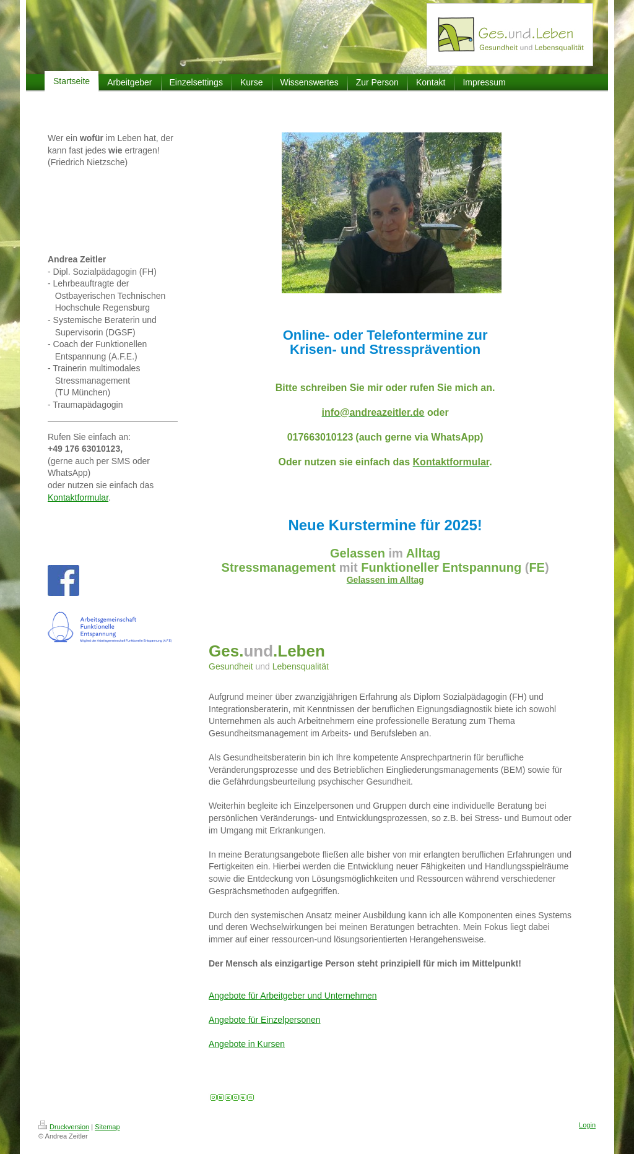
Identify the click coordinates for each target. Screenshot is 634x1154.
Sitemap (107, 1126)
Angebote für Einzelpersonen (265, 1020)
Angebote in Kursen (247, 1044)
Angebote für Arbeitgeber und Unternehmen (293, 996)
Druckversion (63, 1126)
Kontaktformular (78, 497)
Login (587, 1125)
